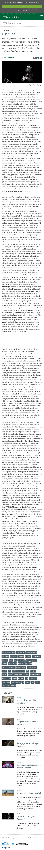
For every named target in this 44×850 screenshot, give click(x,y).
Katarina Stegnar (20, 667)
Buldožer (27, 656)
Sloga (3, 686)
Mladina (26, 674)
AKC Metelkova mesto (8, 653)
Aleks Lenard (20, 653)
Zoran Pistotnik (11, 686)
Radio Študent (6, 682)
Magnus (4, 674)
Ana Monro (5, 656)
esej (15, 660)
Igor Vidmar (28, 663)
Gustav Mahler (12, 663)
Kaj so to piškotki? (22, 10)
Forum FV (34, 660)
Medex (10, 674)
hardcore (20, 663)
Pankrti (15, 678)
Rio (23, 682)
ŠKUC (37, 682)
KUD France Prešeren (18, 671)
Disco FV (4, 660)
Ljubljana (33, 671)
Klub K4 (4, 671)
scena (32, 682)
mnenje (4, 678)
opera (9, 678)
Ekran (10, 660)
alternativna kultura (31, 653)
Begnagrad (13, 656)
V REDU (22, 6)
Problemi (20, 678)
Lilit (27, 671)
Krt (9, 671)
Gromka (4, 663)
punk (26, 678)
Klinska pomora (31, 667)
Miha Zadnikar (18, 674)
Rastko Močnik (16, 682)
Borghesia (21, 656)
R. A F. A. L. (33, 678)
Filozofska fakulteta (23, 660)
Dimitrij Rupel (36, 656)
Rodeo (27, 682)
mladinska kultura (35, 674)
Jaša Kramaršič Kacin (8, 667)
